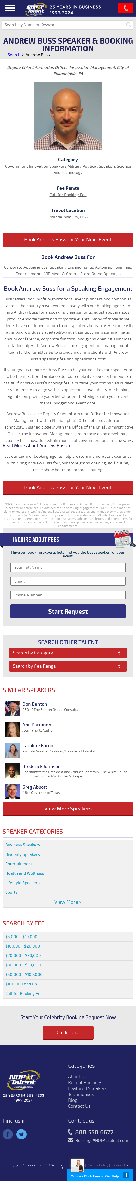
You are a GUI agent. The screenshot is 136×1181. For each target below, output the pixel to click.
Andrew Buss (38, 54)
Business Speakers (22, 845)
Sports (11, 892)
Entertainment (18, 864)
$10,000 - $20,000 (22, 946)
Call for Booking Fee (68, 194)
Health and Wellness (24, 873)
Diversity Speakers (22, 854)
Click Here (68, 1032)
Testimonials (81, 1094)
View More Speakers (68, 809)
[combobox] (68, 653)
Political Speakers (99, 166)
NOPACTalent (55, 1165)
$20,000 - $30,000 (23, 955)
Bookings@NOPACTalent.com (102, 1140)
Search (14, 54)
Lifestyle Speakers (22, 882)
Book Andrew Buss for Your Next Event (68, 240)
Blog (72, 1100)
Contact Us (79, 1106)
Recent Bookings (85, 1082)
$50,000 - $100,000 (24, 974)
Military (74, 166)
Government (16, 166)
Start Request (68, 611)
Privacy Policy (97, 1165)
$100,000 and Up (21, 984)
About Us (77, 1077)
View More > (68, 902)
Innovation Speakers (47, 166)
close (126, 1175)
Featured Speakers (87, 1088)
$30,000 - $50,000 (23, 965)
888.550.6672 (91, 1132)
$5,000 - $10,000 (21, 936)
